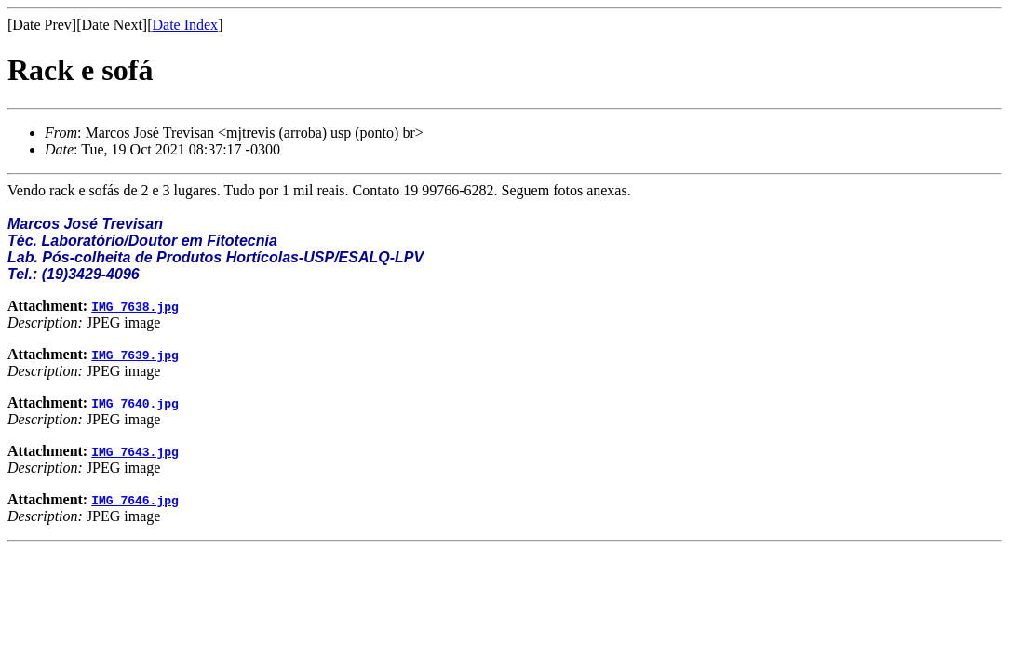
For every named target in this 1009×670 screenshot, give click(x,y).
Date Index (185, 25)
